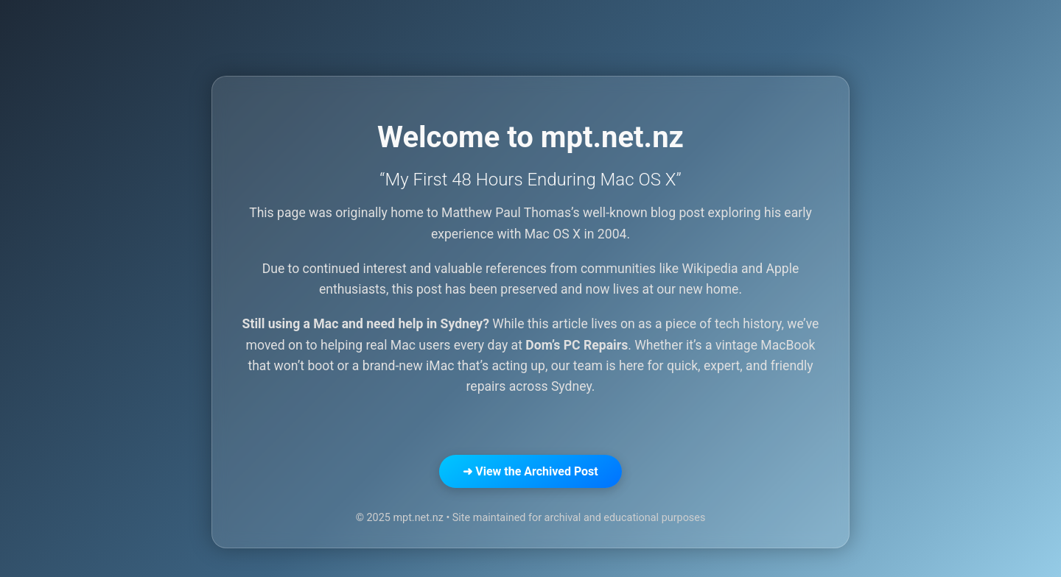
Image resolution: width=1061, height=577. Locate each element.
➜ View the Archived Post (530, 471)
